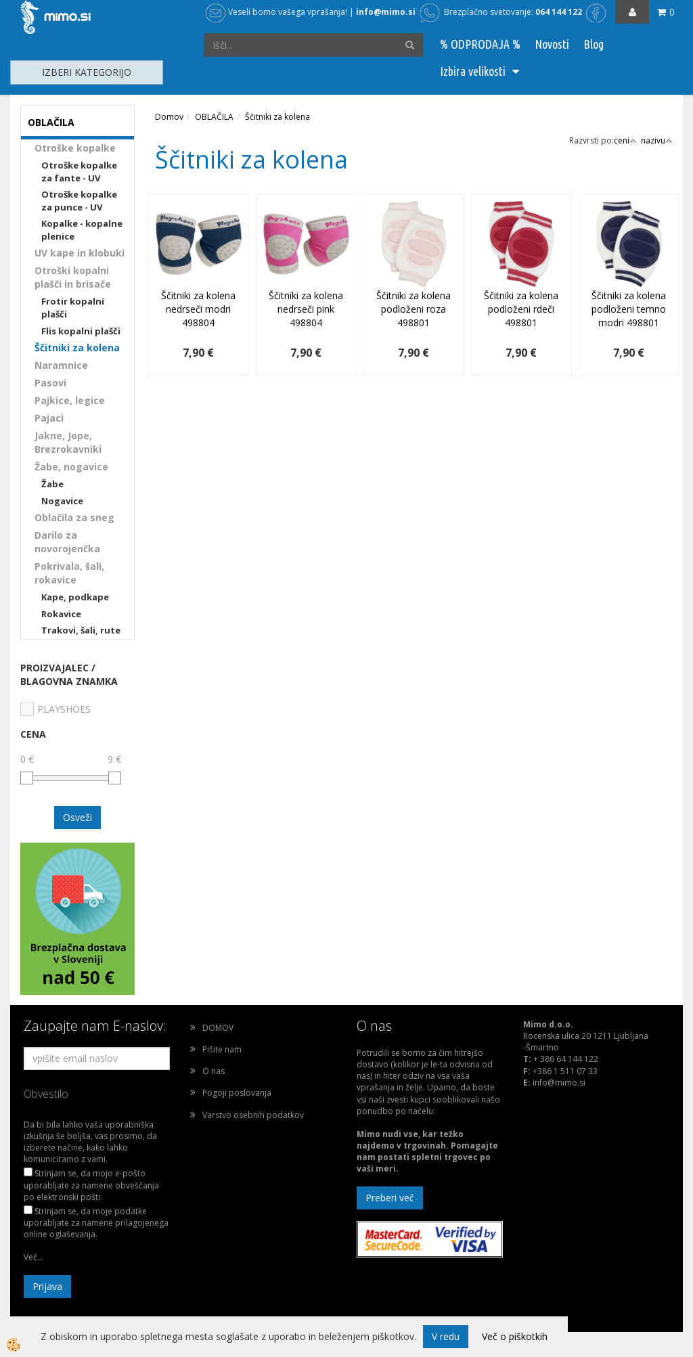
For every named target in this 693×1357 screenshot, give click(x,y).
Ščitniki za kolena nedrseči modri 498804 (198, 309)
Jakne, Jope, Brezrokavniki (68, 442)
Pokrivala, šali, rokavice (69, 573)
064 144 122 (558, 12)
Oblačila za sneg (74, 517)
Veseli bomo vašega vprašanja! (276, 12)
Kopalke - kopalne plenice (81, 229)
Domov (169, 117)
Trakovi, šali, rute (80, 630)
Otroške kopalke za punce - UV (79, 200)
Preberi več (389, 1197)
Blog (593, 44)
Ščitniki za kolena (77, 347)
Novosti (552, 44)
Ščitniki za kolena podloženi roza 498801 (413, 309)
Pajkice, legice (70, 400)
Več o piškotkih (514, 1336)
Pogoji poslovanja (236, 1092)
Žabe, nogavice (71, 466)
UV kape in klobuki (80, 252)
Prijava (47, 1286)
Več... (33, 1257)
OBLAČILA (214, 117)
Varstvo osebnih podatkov (253, 1115)
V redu (446, 1336)
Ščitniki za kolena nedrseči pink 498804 (306, 309)
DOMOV (217, 1027)
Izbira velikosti (473, 71)
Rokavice (61, 614)
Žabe (52, 484)
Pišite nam (222, 1049)
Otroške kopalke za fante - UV (79, 171)
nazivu (657, 140)
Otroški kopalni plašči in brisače (73, 277)
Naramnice (61, 365)
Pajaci (49, 417)
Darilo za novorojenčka (67, 542)
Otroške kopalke (75, 147)
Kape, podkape (75, 597)
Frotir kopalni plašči (72, 307)
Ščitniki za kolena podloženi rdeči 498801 (521, 309)
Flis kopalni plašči (80, 331)
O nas (213, 1071)
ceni (625, 140)
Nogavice (62, 501)
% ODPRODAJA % (480, 44)
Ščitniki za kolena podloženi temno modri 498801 (628, 309)
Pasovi (50, 382)
